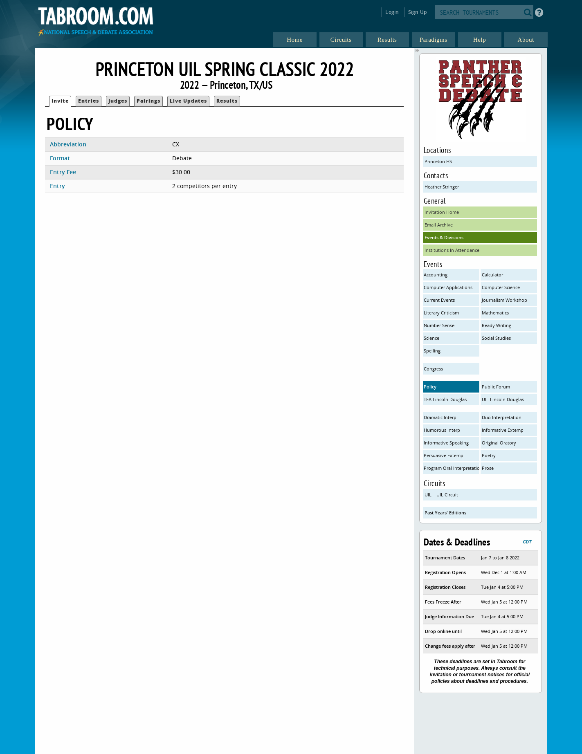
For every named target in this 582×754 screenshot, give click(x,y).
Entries (88, 100)
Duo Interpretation (501, 417)
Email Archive (439, 225)
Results (227, 100)
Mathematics (495, 313)
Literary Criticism (441, 313)
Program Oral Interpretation (451, 468)
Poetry (489, 455)
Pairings (148, 100)
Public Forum (496, 387)
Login (392, 12)
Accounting (435, 275)
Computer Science (501, 287)
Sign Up (417, 12)
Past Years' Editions (445, 512)
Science (431, 338)
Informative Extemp (503, 430)
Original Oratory (499, 443)
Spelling (432, 351)
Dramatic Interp (440, 417)
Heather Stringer (442, 187)
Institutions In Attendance (452, 250)
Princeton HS (438, 161)
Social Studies (496, 338)
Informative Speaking (446, 443)
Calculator (492, 275)
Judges (117, 100)
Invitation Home (442, 212)
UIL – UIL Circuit (441, 494)
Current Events (439, 300)
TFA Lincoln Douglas (445, 399)
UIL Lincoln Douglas (503, 399)
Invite (60, 100)
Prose (488, 468)
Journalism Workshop (504, 300)
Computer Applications (448, 287)
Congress (433, 369)
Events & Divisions (444, 237)
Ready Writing (496, 325)
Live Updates (188, 100)
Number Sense (439, 325)
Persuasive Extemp (443, 455)
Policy (430, 387)
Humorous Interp (442, 430)
